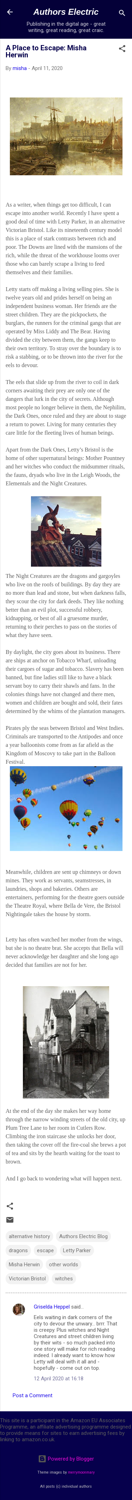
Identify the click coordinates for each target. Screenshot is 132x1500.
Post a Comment (32, 1395)
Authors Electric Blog (83, 1236)
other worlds (63, 1264)
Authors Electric (66, 12)
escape (45, 1250)
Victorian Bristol (27, 1278)
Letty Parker (77, 1250)
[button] (122, 49)
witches (64, 1278)
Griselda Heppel (52, 1307)
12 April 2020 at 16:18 (58, 1378)
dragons (18, 1250)
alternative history (29, 1236)
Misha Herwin (24, 1264)
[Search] (122, 14)
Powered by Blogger (66, 1459)
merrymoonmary (81, 1472)
